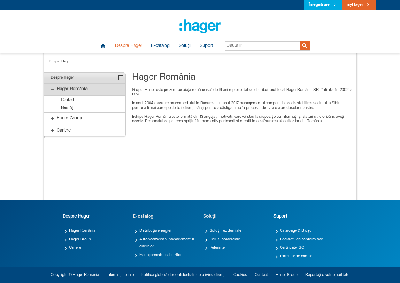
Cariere (75, 248)
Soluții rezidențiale (225, 231)
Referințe (217, 248)
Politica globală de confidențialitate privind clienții (183, 275)
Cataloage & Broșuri (297, 231)
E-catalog (160, 46)
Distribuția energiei (155, 231)
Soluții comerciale (225, 239)
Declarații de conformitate (301, 239)
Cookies (240, 275)
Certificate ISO (292, 248)
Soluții (185, 46)
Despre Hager (128, 46)
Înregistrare (319, 5)
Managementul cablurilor (160, 255)
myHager (355, 5)
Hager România (82, 231)
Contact (261, 275)
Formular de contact (297, 256)
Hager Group (80, 239)
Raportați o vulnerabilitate (327, 275)
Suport (206, 46)
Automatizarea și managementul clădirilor (166, 243)
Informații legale (120, 275)
